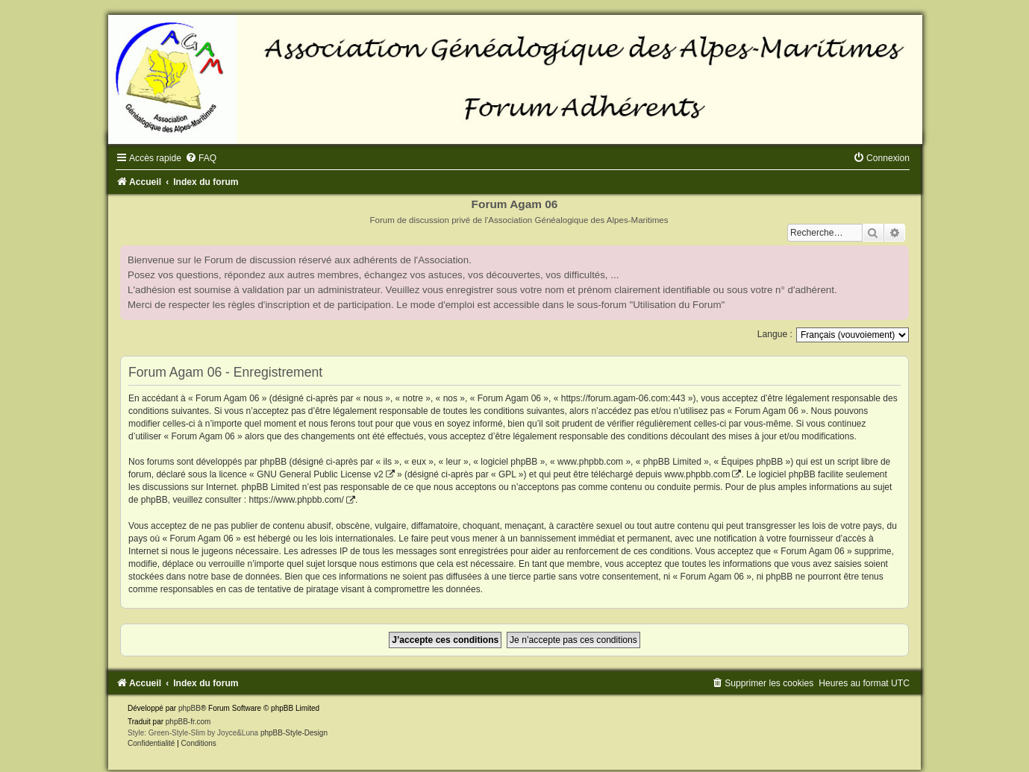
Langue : (774, 334)
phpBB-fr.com (188, 722)
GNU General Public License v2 (320, 474)
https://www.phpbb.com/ (295, 500)
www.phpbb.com (697, 474)
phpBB (189, 708)
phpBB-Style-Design (294, 733)
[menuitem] (200, 158)
